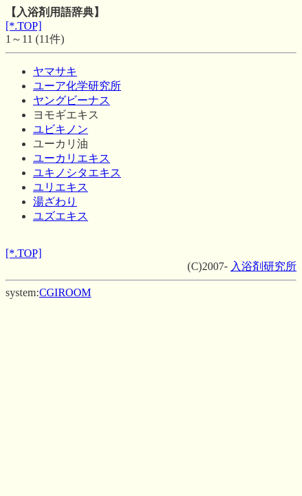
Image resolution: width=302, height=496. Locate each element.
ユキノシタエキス (77, 172)
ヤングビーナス (71, 100)
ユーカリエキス (71, 158)
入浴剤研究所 (263, 266)
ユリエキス (60, 187)
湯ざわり (55, 201)
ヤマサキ (55, 71)
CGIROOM (65, 292)
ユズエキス (60, 216)
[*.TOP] (24, 26)
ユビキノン (60, 129)
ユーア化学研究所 (77, 86)
